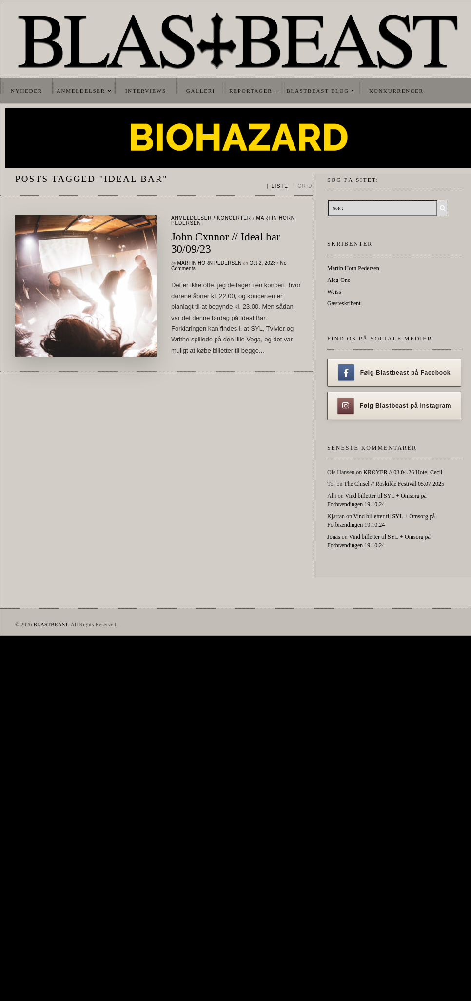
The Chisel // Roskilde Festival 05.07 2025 (394, 483)
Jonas (333, 536)
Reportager (250, 91)
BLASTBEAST (50, 624)
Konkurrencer (396, 91)
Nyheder (26, 91)
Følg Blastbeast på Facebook (394, 372)
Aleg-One (338, 280)
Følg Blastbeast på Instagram (394, 406)
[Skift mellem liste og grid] (290, 186)
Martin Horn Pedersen (209, 263)
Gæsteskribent (344, 303)
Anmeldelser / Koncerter (211, 217)
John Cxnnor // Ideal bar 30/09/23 (225, 243)
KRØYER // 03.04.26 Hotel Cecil (402, 472)
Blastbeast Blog (317, 91)
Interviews (145, 91)
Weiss (334, 291)
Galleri (200, 91)
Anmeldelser (81, 91)
